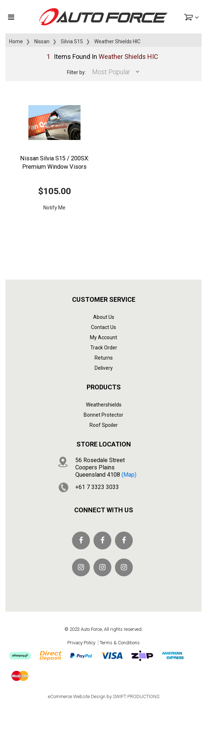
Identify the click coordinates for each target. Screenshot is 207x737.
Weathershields (104, 405)
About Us (103, 317)
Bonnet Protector (103, 415)
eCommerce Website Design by (103, 696)
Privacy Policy (81, 642)
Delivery (104, 368)
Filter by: (76, 72)
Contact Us (103, 327)
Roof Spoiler (103, 425)
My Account (103, 337)
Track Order (103, 348)
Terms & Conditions (120, 642)
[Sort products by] (113, 71)
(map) (129, 474)
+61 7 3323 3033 (97, 487)
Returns (104, 358)
